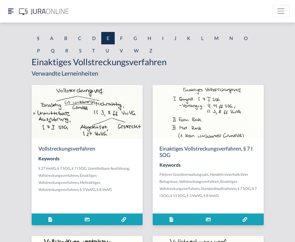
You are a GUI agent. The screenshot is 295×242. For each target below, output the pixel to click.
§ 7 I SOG (79, 168)
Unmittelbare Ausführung (108, 168)
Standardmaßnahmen (218, 188)
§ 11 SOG (177, 195)
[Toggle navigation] (281, 11)
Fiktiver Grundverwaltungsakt (184, 174)
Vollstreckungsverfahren (58, 175)
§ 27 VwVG (47, 168)
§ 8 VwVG (104, 189)
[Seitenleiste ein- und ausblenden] (10, 11)
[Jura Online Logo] (44, 11)
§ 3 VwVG (87, 189)
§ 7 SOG (63, 168)
